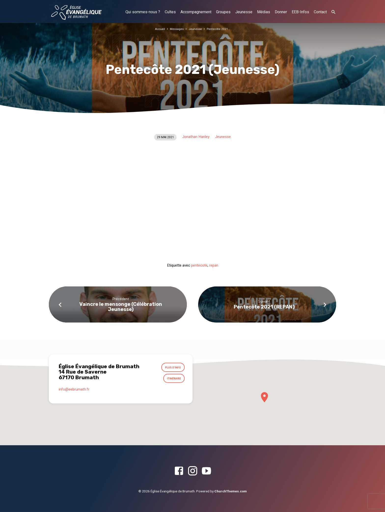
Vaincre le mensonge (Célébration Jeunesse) (120, 306)
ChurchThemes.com (230, 491)
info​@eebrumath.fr (74, 391)
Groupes (223, 12)
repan (213, 265)
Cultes (170, 12)
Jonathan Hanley (195, 137)
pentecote (199, 265)
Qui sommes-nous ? (142, 12)
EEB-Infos (300, 12)
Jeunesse (243, 12)
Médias (263, 12)
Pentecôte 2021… (219, 29)
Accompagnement (195, 12)
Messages (176, 29)
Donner (281, 12)
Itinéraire (172, 379)
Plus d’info (171, 368)
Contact (320, 12)
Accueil (159, 29)
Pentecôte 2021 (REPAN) (264, 307)
